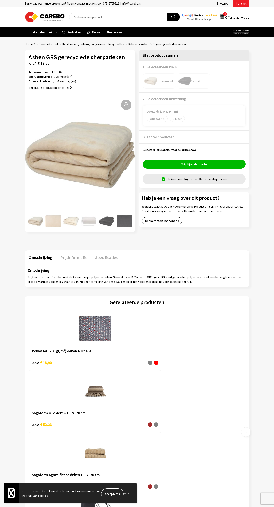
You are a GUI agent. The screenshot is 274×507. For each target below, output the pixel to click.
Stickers (202, 434)
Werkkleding (205, 405)
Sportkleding (205, 417)
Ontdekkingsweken (154, 399)
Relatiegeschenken (209, 423)
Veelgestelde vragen (99, 423)
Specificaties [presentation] (101, 256)
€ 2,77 (205, 361)
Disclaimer (93, 446)
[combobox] (118, 17)
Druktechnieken (96, 440)
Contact (241, 3)
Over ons (147, 405)
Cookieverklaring (97, 428)
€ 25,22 (151, 361)
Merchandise (150, 423)
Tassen (201, 428)
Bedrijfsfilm (149, 428)
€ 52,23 (96, 361)
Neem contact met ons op (162, 222)
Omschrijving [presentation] (39, 256)
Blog (145, 411)
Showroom (224, 3)
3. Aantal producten (158, 136)
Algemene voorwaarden (101, 417)
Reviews (199, 15)
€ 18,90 (42, 361)
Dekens (132, 44)
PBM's (201, 411)
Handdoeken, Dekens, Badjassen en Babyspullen (93, 44)
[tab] (39, 257)
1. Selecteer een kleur (160, 67)
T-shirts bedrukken (154, 417)
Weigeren (128, 493)
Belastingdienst (96, 399)
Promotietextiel (47, 44)
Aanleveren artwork (99, 405)
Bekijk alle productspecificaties (50, 88)
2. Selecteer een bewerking (164, 98)
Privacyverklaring (97, 434)
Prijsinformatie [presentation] (70, 256)
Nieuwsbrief (149, 434)
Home (29, 44)
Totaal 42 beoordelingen (199, 19)
